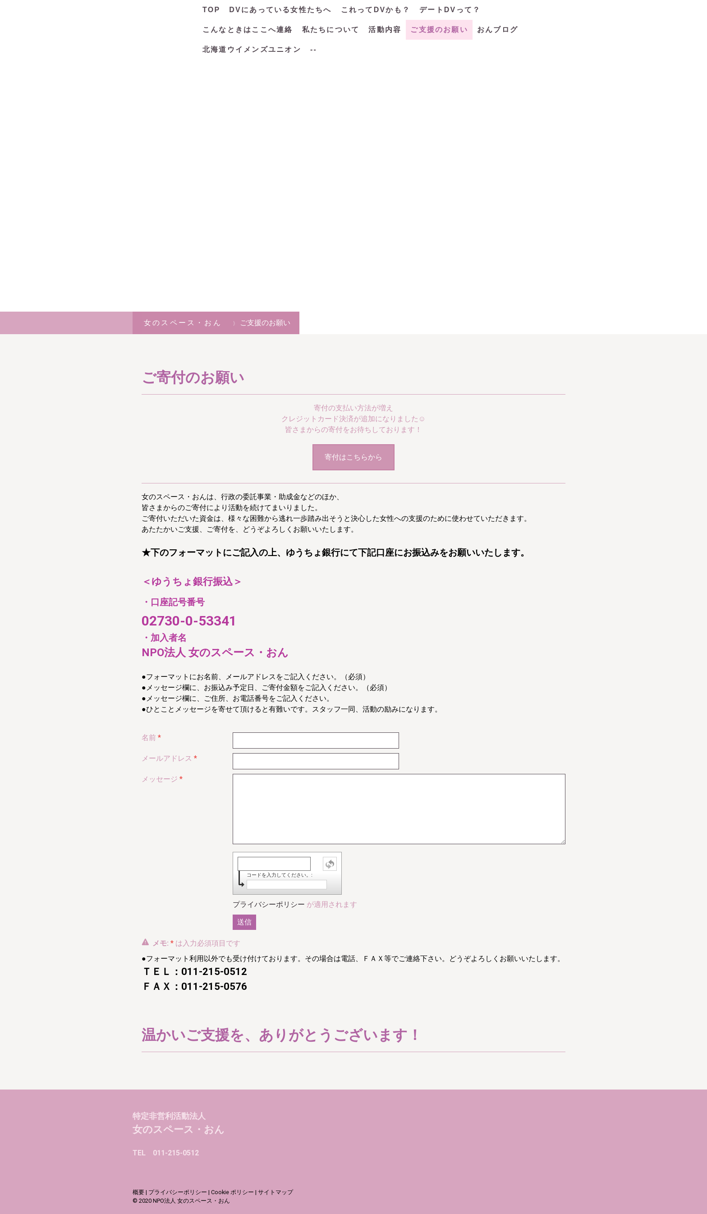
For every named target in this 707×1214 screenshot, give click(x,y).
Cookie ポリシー (232, 1192)
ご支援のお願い (439, 29)
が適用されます (295, 904)
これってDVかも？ (375, 10)
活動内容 (384, 29)
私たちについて (331, 29)
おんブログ (497, 29)
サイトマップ (275, 1192)
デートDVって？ (450, 10)
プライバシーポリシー (269, 904)
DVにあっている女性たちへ (280, 10)
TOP (211, 10)
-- (313, 49)
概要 (138, 1192)
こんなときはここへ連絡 (247, 29)
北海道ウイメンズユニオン (251, 49)
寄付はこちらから (353, 457)
